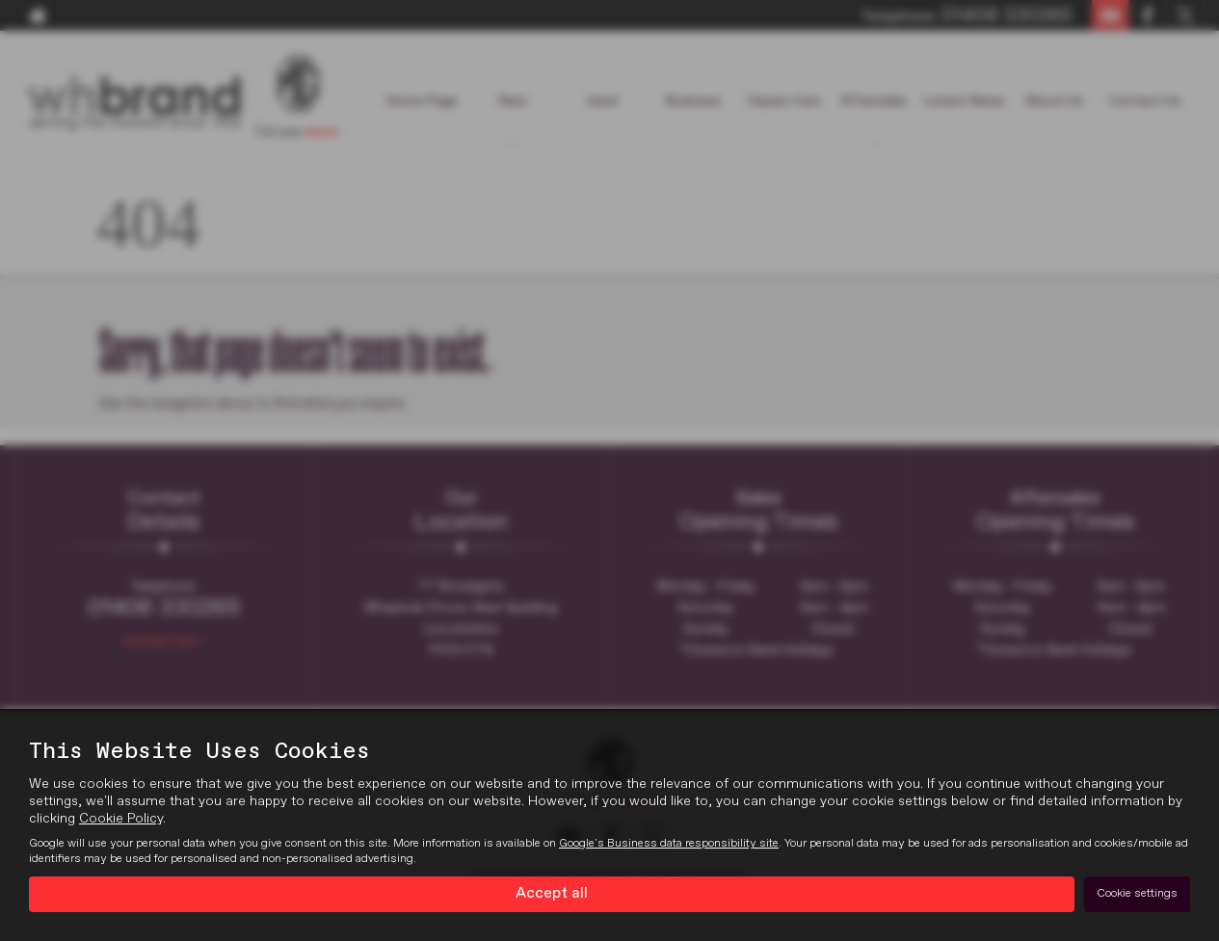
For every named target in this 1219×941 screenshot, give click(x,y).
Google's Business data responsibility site (669, 844)
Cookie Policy (121, 818)
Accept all (552, 894)
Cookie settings (1137, 894)
